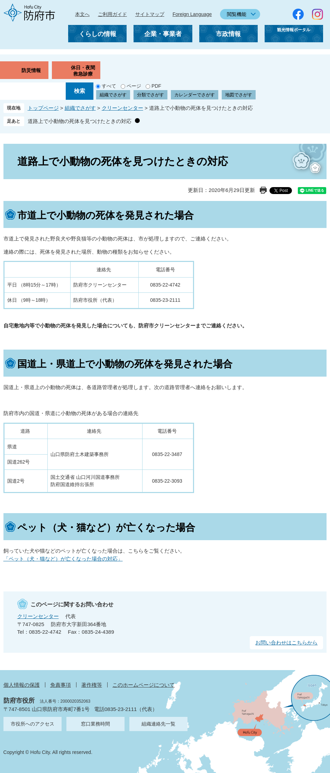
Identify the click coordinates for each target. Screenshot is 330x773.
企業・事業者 (163, 33)
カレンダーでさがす (194, 94)
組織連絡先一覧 (158, 724)
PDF (156, 86)
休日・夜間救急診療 (83, 71)
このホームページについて (143, 685)
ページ (134, 86)
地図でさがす (238, 94)
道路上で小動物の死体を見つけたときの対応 (79, 121)
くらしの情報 (97, 33)
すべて (109, 86)
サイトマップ (149, 14)
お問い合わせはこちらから (286, 642)
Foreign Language (192, 14)
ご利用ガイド (112, 14)
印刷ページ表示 (263, 190)
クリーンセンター (122, 108)
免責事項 (60, 685)
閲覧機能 (236, 14)
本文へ (82, 14)
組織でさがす (113, 94)
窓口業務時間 (95, 724)
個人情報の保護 (21, 685)
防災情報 (31, 70)
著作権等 (91, 685)
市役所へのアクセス (32, 724)
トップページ (43, 108)
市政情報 (228, 33)
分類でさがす (150, 94)
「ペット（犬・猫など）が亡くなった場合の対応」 (63, 559)
